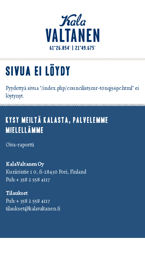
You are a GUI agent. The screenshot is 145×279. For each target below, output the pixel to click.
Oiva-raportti (20, 144)
